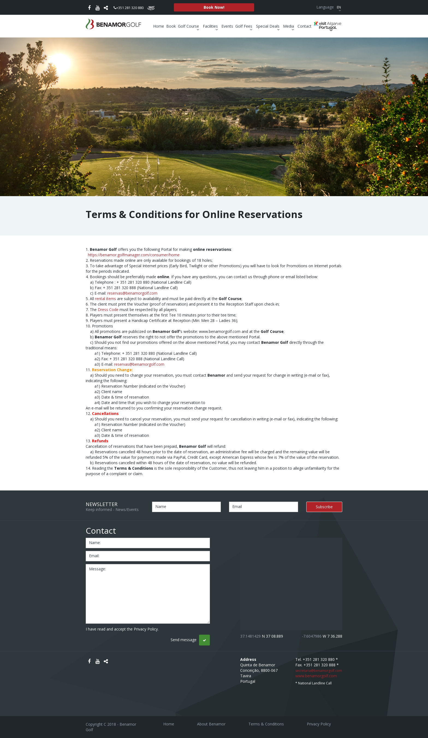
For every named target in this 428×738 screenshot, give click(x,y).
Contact (304, 26)
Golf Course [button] (189, 26)
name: (95, 542)
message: (97, 568)
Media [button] (289, 26)
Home (158, 26)
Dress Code (108, 309)
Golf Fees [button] (244, 26)
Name (160, 506)
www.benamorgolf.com (316, 675)
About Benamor (211, 724)
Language (329, 7)
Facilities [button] (211, 26)
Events (227, 26)
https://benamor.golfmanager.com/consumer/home (134, 254)
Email (237, 506)
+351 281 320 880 (129, 7)
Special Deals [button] (268, 26)
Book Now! (214, 7)
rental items (105, 298)
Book (171, 26)
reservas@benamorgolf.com (132, 293)
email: (94, 555)
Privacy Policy (319, 724)
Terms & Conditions (266, 724)
